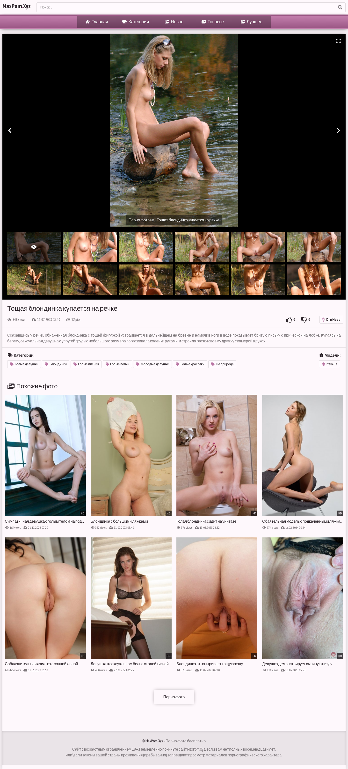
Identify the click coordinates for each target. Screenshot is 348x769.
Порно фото (174, 696)
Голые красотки (190, 364)
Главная (97, 22)
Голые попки (117, 364)
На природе (222, 364)
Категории (135, 22)
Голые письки (86, 364)
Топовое (213, 22)
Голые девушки (24, 364)
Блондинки (56, 364)
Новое (174, 22)
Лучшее (251, 22)
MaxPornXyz (22, 7)
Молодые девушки (152, 364)
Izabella (329, 364)
